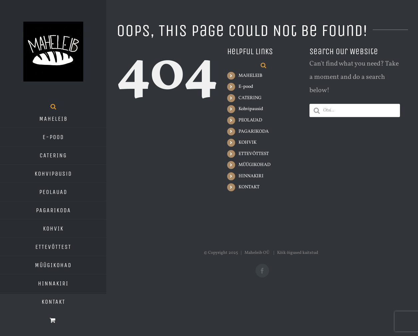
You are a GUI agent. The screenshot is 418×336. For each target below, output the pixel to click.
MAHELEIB (250, 76)
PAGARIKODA (253, 131)
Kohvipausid (250, 109)
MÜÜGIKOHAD (254, 165)
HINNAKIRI (250, 176)
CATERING (249, 98)
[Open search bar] (53, 106)
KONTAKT (248, 187)
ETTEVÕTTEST (253, 154)
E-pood (245, 87)
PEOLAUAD (250, 120)
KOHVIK (247, 142)
